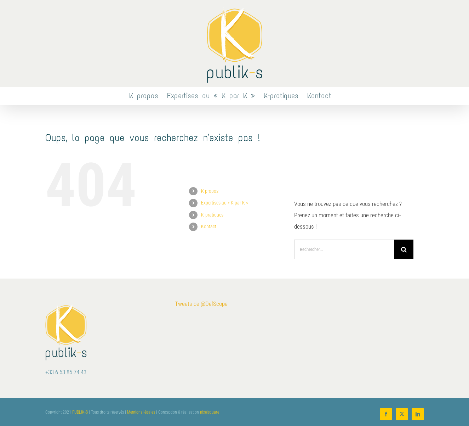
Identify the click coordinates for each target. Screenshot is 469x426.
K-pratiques (212, 215)
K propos (209, 191)
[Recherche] (403, 249)
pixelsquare (209, 412)
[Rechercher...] (344, 249)
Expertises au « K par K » (224, 203)
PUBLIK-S (80, 412)
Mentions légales (141, 412)
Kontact (208, 226)
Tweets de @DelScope (201, 303)
